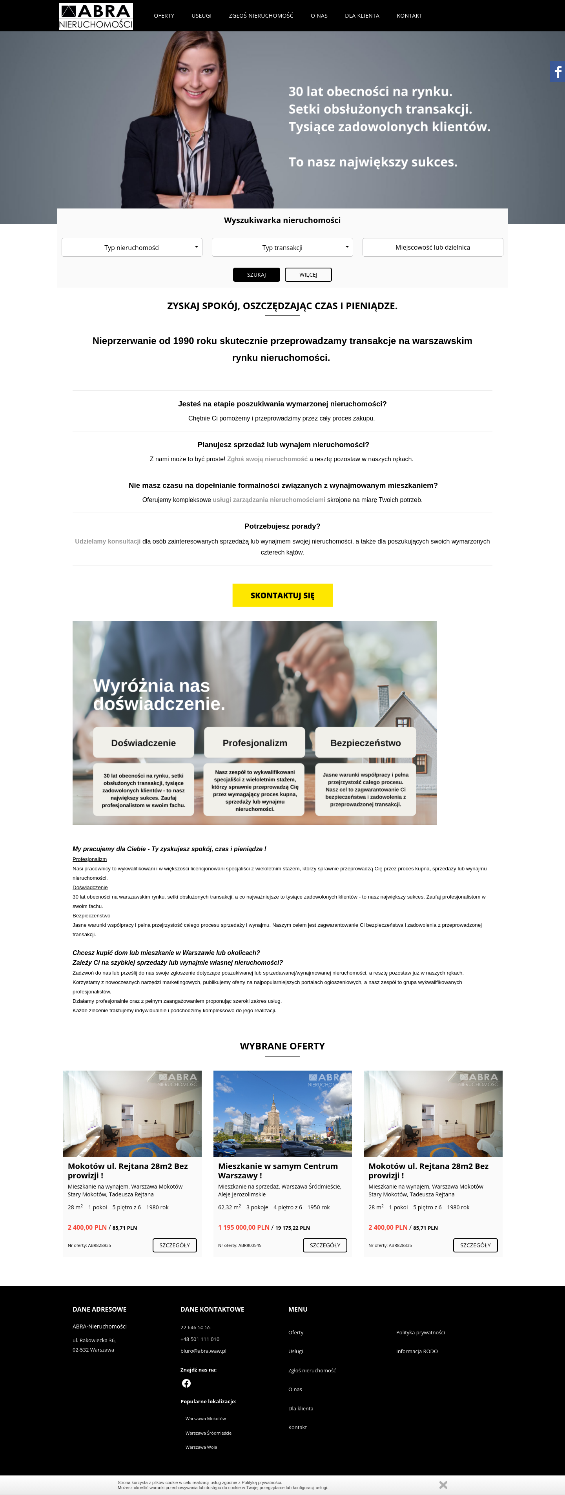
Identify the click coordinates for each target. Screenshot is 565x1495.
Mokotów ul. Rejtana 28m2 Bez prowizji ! (128, 1171)
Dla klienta (362, 15)
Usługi (201, 15)
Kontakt (409, 15)
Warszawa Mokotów (206, 1418)
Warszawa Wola (201, 1447)
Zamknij (443, 1485)
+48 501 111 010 (199, 1339)
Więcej (308, 274)
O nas (319, 15)
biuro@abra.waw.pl (203, 1350)
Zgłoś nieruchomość (261, 15)
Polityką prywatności (261, 1482)
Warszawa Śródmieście (208, 1433)
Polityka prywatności (420, 1332)
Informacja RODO (417, 1351)
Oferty (164, 15)
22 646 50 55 (195, 1327)
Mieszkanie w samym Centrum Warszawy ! (278, 1171)
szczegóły (175, 1245)
